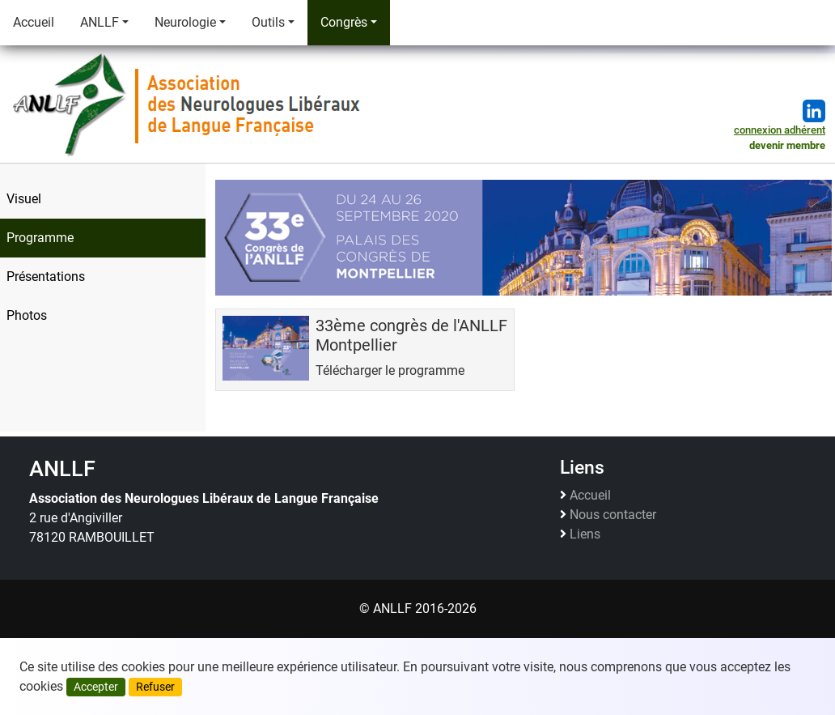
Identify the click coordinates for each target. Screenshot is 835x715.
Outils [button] (268, 22)
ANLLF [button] (99, 22)
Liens (585, 534)
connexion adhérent (779, 130)
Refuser (155, 686)
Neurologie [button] (185, 22)
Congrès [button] (343, 22)
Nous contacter (613, 515)
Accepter (96, 686)
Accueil (33, 22)
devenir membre (787, 145)
